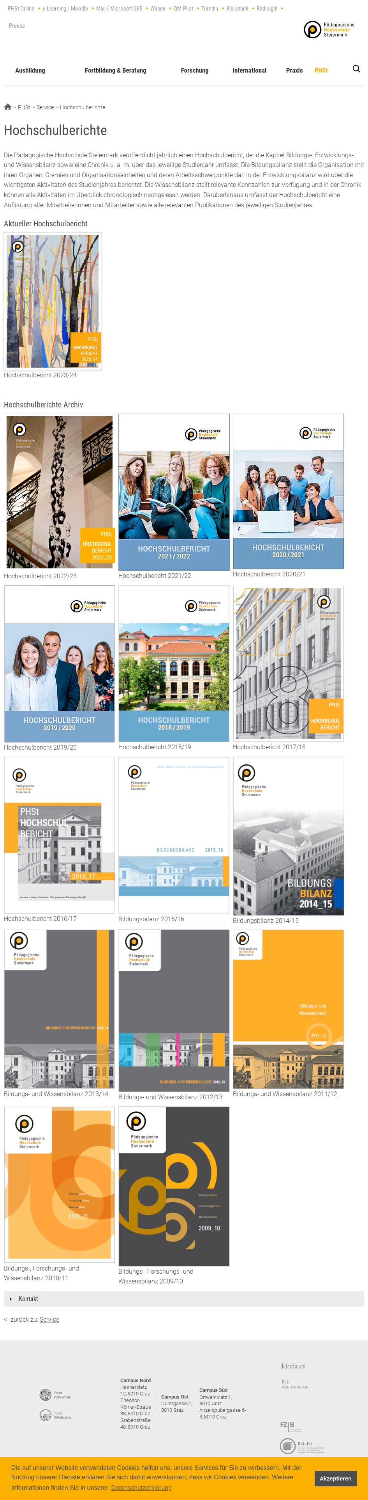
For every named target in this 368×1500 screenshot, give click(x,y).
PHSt (321, 70)
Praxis (294, 70)
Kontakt (28, 1299)
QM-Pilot (183, 8)
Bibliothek (237, 8)
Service (45, 107)
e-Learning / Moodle (65, 8)
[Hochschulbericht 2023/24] (52, 301)
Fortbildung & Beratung (115, 70)
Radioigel (267, 8)
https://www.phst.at (329, 29)
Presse (17, 25)
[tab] (184, 1299)
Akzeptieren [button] (336, 1478)
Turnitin (209, 8)
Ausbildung (30, 70)
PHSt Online (21, 8)
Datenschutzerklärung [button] (141, 1487)
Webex (158, 8)
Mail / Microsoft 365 (119, 8)
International (249, 70)
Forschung (195, 70)
